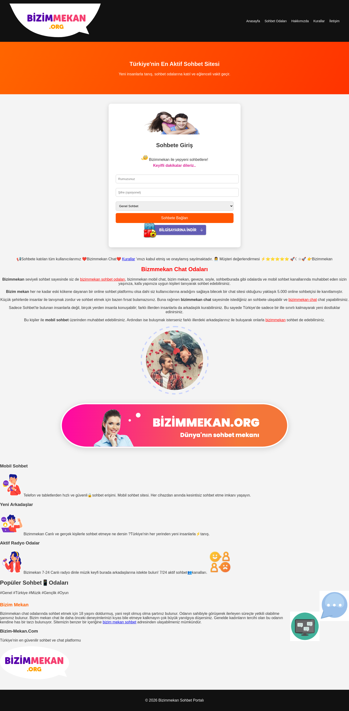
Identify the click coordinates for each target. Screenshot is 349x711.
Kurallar (319, 21)
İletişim (334, 21)
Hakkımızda (300, 21)
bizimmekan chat (302, 300)
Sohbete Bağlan (174, 218)
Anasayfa (253, 21)
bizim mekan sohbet (119, 622)
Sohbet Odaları (276, 21)
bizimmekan (275, 320)
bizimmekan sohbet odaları (102, 279)
